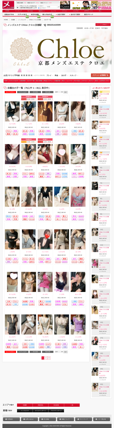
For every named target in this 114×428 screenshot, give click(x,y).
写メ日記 (30, 11)
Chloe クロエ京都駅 (104, 94)
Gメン (91, 81)
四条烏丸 (40, 405)
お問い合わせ (29, 419)
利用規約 (10, 419)
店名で (40, 6)
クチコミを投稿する (100, 75)
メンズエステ (25, 410)
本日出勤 (35, 92)
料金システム (48, 81)
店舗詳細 (57, 81)
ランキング (18, 11)
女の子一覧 (31, 81)
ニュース (53, 11)
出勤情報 (23, 81)
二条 (72, 405)
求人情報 (46, 419)
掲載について (66, 419)
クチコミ (64, 11)
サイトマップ (84, 419)
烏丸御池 (56, 405)
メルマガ (75, 11)
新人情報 (39, 81)
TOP (5, 81)
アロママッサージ (56, 410)
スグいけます (13, 81)
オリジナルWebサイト (103, 24)
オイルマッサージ (40, 410)
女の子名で (42, 8)
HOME (7, 11)
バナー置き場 (102, 419)
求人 (100, 11)
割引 (96, 81)
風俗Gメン (42, 11)
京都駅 (25, 405)
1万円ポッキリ (88, 11)
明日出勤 (47, 92)
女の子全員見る (10, 92)
